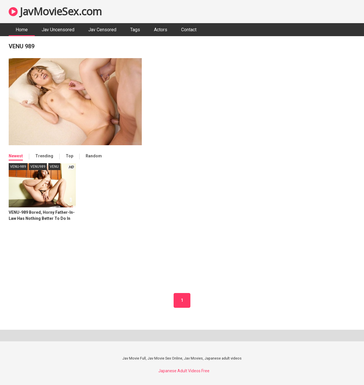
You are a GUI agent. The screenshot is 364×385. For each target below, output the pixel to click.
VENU (54, 167)
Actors (160, 29)
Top (69, 156)
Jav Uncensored (58, 29)
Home (22, 29)
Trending (44, 156)
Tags (135, 29)
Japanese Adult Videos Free (183, 371)
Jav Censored (102, 29)
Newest (16, 156)
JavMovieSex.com (55, 11)
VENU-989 (18, 167)
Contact (188, 29)
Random (94, 156)
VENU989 (37, 167)
